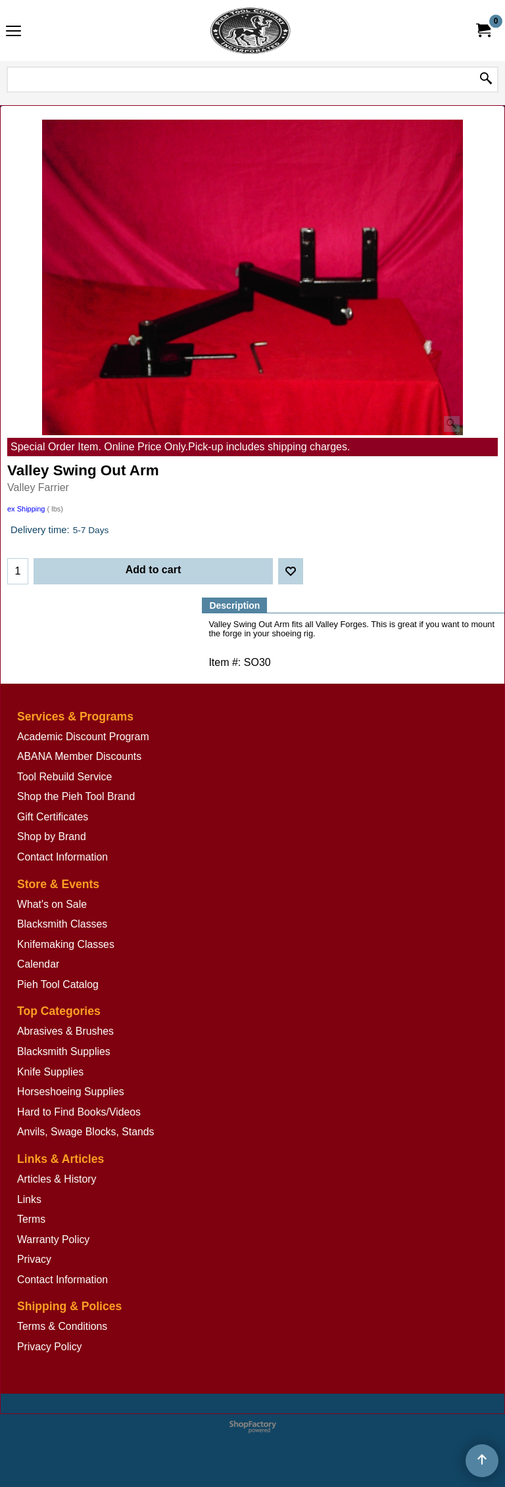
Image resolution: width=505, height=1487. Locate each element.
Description (234, 605)
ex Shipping (26, 509)
